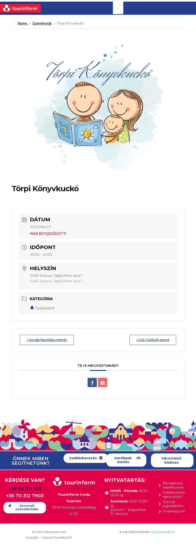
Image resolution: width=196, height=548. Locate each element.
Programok (42, 308)
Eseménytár (42, 23)
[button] (86, 458)
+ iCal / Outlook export (152, 340)
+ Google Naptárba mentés (47, 340)
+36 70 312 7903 (25, 496)
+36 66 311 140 (24, 489)
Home (22, 23)
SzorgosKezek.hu (163, 532)
